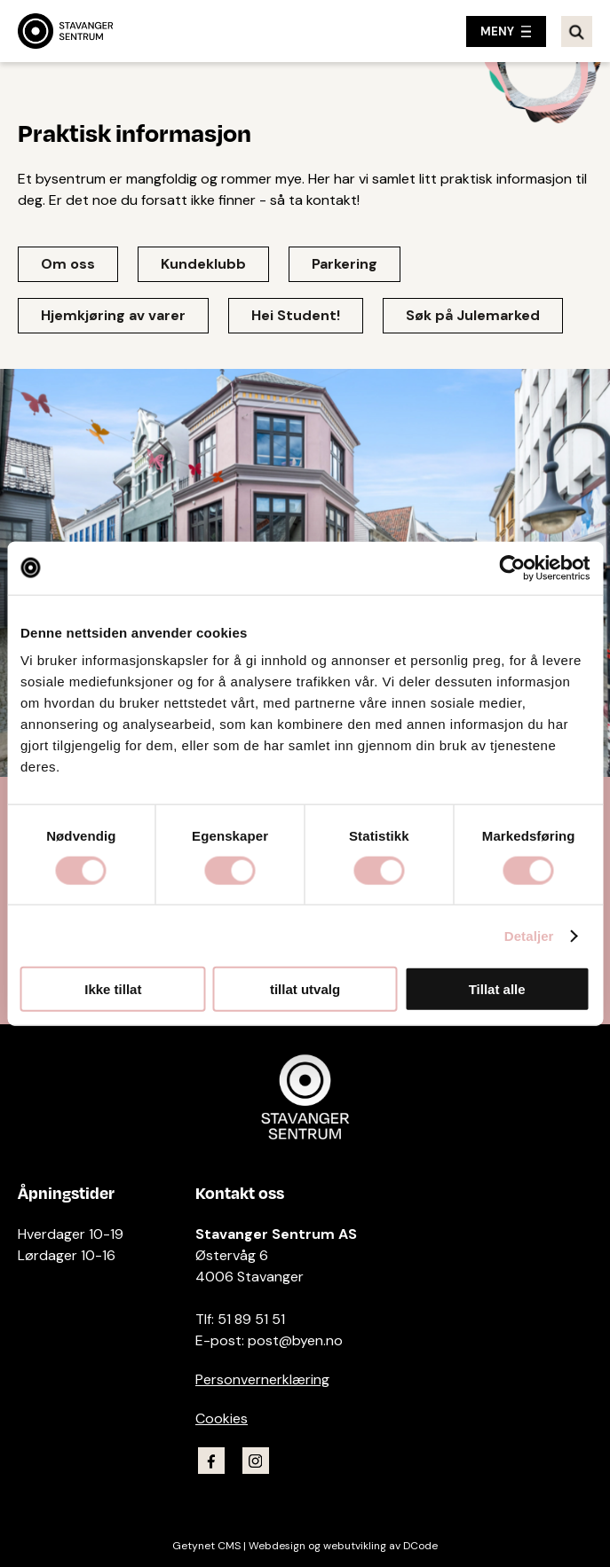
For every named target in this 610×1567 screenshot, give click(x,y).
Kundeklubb (203, 264)
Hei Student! (295, 315)
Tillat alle (497, 989)
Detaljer (529, 935)
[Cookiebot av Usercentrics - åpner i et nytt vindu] (512, 567)
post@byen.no (295, 1340)
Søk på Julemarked (473, 315)
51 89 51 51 (251, 1319)
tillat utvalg (305, 989)
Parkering (344, 264)
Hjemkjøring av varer (113, 315)
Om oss (68, 264)
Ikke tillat (112, 989)
